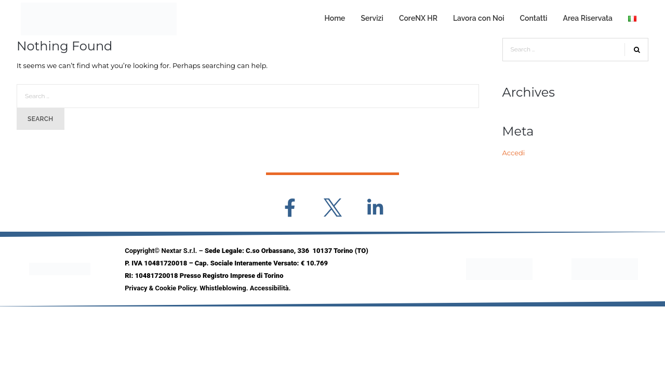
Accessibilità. (270, 288)
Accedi (513, 153)
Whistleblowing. (224, 288)
